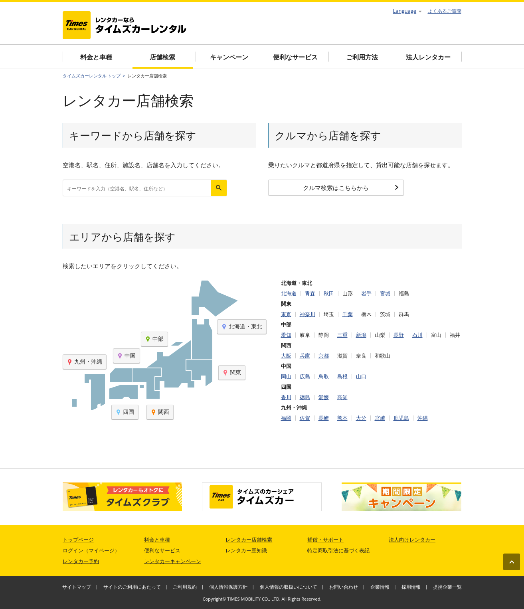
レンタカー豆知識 (246, 550)
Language (407, 10)
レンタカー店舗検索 (248, 539)
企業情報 (380, 586)
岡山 (286, 376)
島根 (342, 376)
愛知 (286, 335)
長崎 (323, 418)
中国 (126, 355)
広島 (305, 376)
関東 (232, 372)
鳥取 (323, 376)
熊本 (342, 418)
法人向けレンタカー (412, 539)
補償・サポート (325, 539)
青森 (310, 293)
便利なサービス (295, 57)
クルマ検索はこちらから (351, 188)
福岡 (286, 418)
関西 (160, 411)
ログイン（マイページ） (91, 550)
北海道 (289, 293)
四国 (125, 411)
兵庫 (305, 355)
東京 (286, 314)
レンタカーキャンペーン (172, 561)
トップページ (78, 539)
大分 (361, 418)
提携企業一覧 (447, 586)
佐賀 (305, 418)
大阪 (286, 355)
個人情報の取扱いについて (288, 586)
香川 (286, 397)
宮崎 (380, 418)
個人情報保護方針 (228, 586)
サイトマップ (76, 586)
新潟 (361, 335)
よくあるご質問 (444, 11)
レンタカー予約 (81, 561)
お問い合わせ (343, 586)
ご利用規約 (185, 586)
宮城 (385, 293)
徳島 (305, 397)
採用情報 (411, 586)
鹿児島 (401, 418)
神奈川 (307, 314)
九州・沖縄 (84, 361)
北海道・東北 (241, 326)
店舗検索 (162, 57)
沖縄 (422, 418)
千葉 (347, 314)
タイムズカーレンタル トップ (92, 75)
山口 (361, 376)
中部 (154, 338)
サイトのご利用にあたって (132, 586)
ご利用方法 (362, 57)
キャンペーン (229, 57)
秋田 (329, 293)
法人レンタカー (428, 57)
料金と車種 (96, 57)
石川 (417, 335)
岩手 (366, 293)
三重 (342, 335)
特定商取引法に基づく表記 (338, 550)
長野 (398, 335)
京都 (323, 355)
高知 (342, 397)
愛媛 (323, 397)
